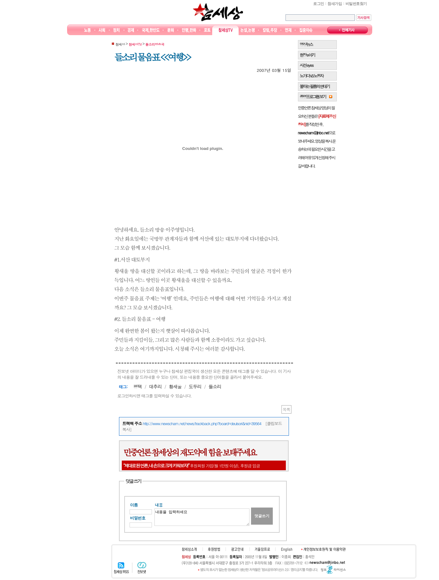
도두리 (195, 386)
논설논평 (247, 30)
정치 (116, 30)
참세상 (218, 12)
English (286, 549)
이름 (134, 505)
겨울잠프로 (262, 549)
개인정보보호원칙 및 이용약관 (323, 549)
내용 (159, 505)
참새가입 (334, 4)
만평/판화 (189, 30)
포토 (207, 30)
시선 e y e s (306, 65)
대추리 (155, 386)
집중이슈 (306, 30)
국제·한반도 (151, 30)
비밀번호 (137, 518)
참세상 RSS (121, 567)
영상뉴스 (306, 44)
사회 (101, 30)
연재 (288, 30)
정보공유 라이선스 (333, 570)
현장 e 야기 (307, 55)
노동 (87, 30)
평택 (137, 386)
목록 (286, 409)
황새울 (175, 386)
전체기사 (347, 30)
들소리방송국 (154, 44)
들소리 (214, 386)
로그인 (318, 4)
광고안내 (237, 549)
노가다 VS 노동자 (311, 76)
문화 (170, 30)
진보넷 (142, 567)
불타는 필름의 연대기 (315, 86)
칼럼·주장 (270, 30)
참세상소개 (189, 549)
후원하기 (214, 549)
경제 (131, 30)
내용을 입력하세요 (201, 517)
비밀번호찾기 (356, 4)
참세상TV (225, 30)
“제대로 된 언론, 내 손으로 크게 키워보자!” (156, 465)
